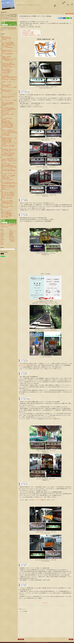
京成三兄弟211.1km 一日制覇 (6, 63)
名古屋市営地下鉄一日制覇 (6, 38)
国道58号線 (11, 236)
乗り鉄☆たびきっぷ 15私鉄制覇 (7, 102)
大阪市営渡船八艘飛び (5, 178)
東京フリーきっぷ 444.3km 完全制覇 (7, 131)
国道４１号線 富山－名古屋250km (7, 193)
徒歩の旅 (2, 236)
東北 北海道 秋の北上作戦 (6, 65)
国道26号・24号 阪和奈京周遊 (6, 127)
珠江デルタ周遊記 (4, 46)
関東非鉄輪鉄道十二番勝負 (6, 122)
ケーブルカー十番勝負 (25, 365)
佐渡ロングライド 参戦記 (5, 164)
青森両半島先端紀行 (4, 85)
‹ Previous (21, 639)
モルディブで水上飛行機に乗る (6, 47)
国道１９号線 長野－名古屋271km (7, 154)
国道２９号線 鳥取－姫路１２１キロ (8, 150)
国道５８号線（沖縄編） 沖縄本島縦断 (8, 170)
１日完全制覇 (21, 18)
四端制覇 (10, 234)
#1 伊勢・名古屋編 (26, 30)
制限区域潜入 (11, 233)
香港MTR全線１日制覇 (5, 97)
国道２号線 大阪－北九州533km (7, 206)
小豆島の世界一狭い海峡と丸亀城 (7, 96)
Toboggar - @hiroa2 (4, 226)
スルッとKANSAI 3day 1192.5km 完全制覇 (9, 132)
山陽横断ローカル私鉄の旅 (6, 56)
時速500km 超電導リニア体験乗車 (7, 107)
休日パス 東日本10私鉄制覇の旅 (7, 53)
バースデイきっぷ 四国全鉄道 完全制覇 (8, 109)
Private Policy (39, 642)
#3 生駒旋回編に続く (45, 602)
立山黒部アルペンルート (5, 133)
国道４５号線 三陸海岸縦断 (6, 155)
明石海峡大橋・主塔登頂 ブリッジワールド (9, 159)
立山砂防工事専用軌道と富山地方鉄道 (8, 64)
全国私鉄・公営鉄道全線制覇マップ (7, 213)
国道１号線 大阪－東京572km (7, 210)
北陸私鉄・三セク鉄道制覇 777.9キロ (8, 44)
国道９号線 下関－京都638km (7, 198)
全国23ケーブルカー (12, 231)
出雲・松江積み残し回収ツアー (6, 91)
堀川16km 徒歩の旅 (4, 207)
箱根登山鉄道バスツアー (5, 189)
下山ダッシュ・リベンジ (5, 151)
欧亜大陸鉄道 (3, 17)
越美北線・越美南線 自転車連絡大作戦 (8, 165)
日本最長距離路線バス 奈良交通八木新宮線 (9, 149)
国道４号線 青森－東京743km (7, 203)
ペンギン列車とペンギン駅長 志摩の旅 (8, 153)
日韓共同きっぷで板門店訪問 (6, 130)
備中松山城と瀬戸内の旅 (5, 110)
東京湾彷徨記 (3, 119)
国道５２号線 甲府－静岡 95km (7, 118)
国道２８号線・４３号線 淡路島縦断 (8, 175)
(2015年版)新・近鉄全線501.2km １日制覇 (31, 35)
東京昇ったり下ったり (5, 111)
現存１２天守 (11, 237)
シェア (2, 255)
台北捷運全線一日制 (4, 57)
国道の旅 (2, 233)
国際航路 (2, 234)
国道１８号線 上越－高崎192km (7, 123)
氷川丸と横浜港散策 (4, 75)
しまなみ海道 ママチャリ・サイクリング (8, 163)
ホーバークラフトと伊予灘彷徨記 (7, 42)
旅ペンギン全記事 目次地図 (6, 214)
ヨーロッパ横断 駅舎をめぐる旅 (7, 60)
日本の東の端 (3, 39)
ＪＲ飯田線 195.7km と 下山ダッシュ (8, 202)
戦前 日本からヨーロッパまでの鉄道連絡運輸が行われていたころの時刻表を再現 (9, 224)
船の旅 (2, 241)
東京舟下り (3, 115)
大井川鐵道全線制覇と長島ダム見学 (7, 103)
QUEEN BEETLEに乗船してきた (7, 70)
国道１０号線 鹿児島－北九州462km (8, 182)
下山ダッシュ (11, 229)
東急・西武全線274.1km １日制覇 (7, 114)
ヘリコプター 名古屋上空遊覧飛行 (7, 158)
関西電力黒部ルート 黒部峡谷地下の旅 (8, 185)
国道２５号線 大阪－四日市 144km (7, 145)
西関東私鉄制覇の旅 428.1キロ (6, 50)
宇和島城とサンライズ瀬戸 (6, 81)
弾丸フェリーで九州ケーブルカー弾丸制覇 (8, 87)
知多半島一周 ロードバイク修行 (7, 169)
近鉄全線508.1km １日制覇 (6, 139)
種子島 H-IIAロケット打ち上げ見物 (7, 146)
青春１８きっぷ (12, 239)
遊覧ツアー (3, 242)
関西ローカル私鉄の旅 (5, 69)
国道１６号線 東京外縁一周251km (7, 194)
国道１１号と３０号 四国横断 (6, 200)
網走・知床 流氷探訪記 (5, 135)
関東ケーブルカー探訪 (5, 120)
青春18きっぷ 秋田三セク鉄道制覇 (7, 43)
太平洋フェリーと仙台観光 (6, 84)
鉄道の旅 (2, 244)
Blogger (46, 642)
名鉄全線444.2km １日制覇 (6, 141)
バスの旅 (2, 231)
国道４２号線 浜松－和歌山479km (7, 192)
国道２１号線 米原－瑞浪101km (7, 179)
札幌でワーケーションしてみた (6, 78)
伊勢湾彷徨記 (3, 105)
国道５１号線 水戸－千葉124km (7, 124)
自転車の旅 (3, 239)
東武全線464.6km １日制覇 (6, 140)
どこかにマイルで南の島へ (6, 71)
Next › (71, 639)
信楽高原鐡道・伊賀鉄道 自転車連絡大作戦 (9, 77)
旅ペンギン (20, 3)
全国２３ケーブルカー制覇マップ (7, 215)
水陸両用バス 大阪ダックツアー (7, 176)
